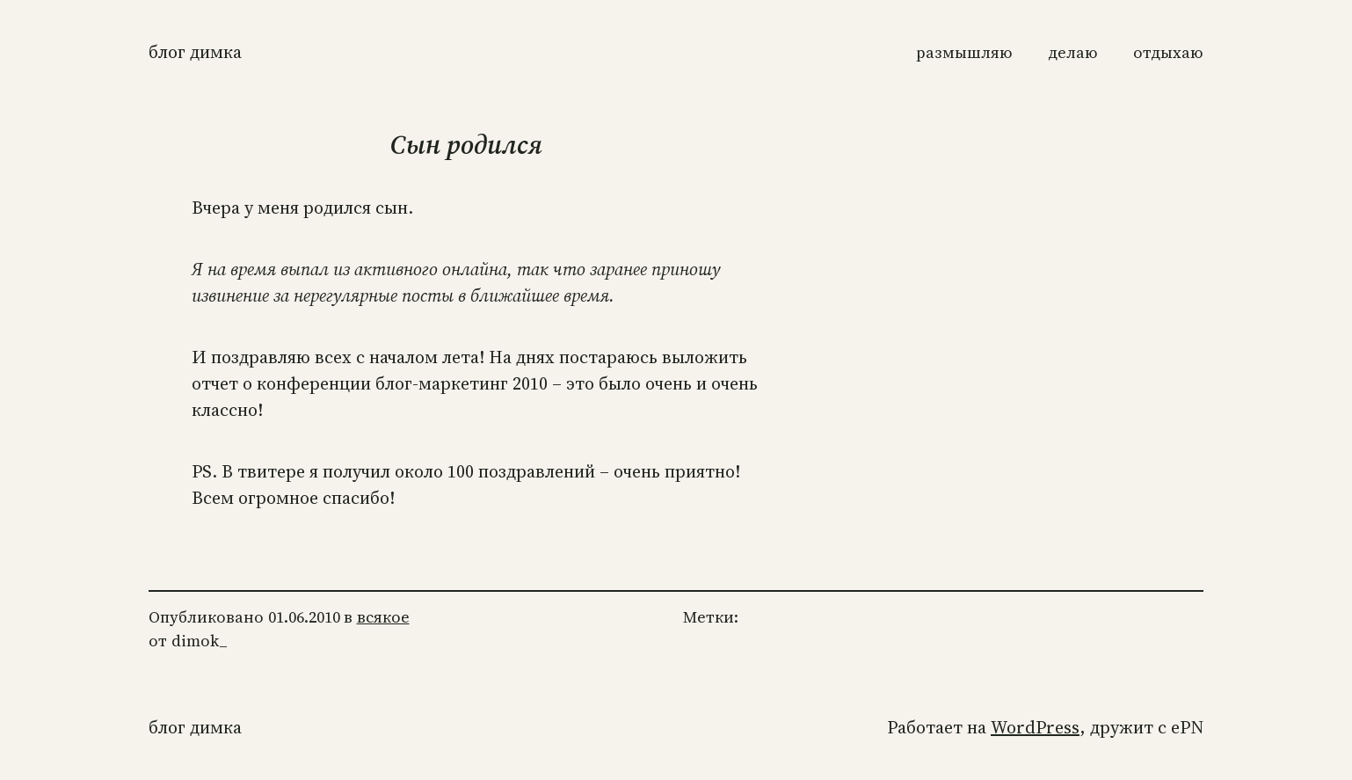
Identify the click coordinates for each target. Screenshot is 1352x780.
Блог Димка (195, 52)
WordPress (1035, 727)
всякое (383, 617)
